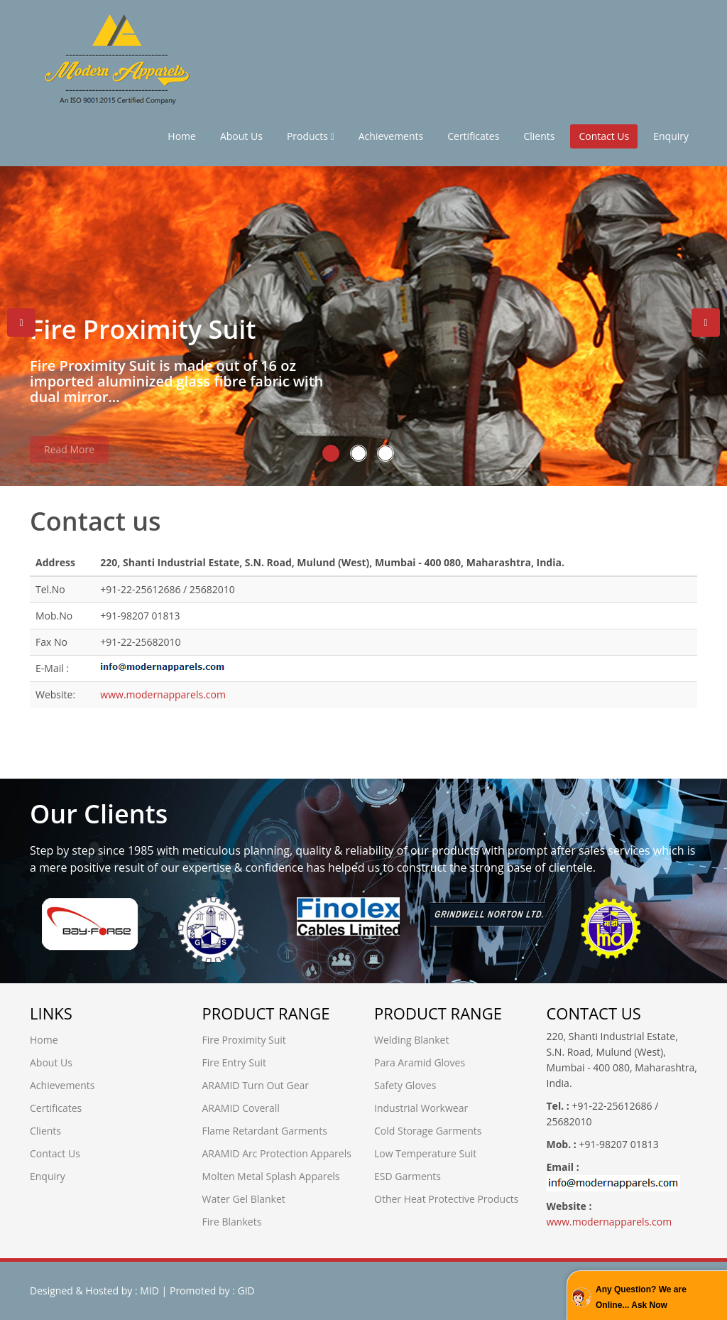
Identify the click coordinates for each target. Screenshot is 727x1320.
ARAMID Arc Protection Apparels (276, 1153)
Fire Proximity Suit (244, 1039)
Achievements (391, 136)
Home (182, 136)
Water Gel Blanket (243, 1199)
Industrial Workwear (421, 1108)
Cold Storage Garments (427, 1130)
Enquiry (671, 136)
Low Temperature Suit (425, 1153)
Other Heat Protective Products (446, 1199)
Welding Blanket (411, 1039)
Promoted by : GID (212, 1290)
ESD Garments (407, 1176)
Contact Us (604, 136)
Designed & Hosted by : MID (94, 1290)
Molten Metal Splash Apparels (271, 1176)
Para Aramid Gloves (419, 1062)
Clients (538, 136)
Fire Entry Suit (234, 1062)
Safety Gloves (405, 1085)
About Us (241, 136)
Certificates (473, 136)
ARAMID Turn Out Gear (256, 1085)
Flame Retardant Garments (264, 1130)
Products (310, 136)
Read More (69, 455)
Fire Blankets (232, 1221)
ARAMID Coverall (241, 1108)
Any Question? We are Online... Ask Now (641, 1297)
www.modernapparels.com (163, 694)
